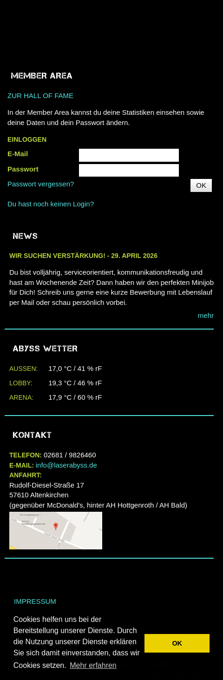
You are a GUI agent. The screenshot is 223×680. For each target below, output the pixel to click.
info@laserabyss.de (66, 465)
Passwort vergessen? (40, 184)
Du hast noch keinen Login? (50, 204)
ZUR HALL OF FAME (40, 95)
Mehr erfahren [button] (93, 665)
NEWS (25, 236)
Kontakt (32, 435)
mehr (206, 315)
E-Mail (17, 154)
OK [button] (177, 643)
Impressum (35, 601)
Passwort (23, 169)
